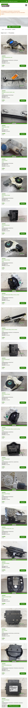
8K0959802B (10, 198)
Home (3, 29)
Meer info (23, 65)
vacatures (15, 1)
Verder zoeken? (14, 26)
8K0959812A (10, 397)
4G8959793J (10, 461)
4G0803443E (10, 531)
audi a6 (13, 29)
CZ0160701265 (21, 668)
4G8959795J (10, 362)
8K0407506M (10, 95)
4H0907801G (16, 702)
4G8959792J (10, 228)
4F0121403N (10, 163)
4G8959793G (16, 461)
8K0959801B (10, 496)
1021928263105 (16, 332)
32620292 (21, 702)
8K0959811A (10, 262)
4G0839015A (10, 297)
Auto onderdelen (8, 29)
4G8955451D (10, 60)
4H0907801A (10, 702)
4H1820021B (10, 668)
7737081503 (15, 668)
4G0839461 (10, 332)
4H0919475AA (11, 633)
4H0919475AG (16, 633)
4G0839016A (10, 432)
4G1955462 (16, 60)
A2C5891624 (4, 704)
